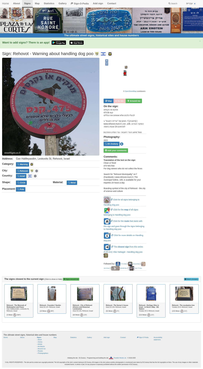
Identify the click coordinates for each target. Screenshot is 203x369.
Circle (21, 183)
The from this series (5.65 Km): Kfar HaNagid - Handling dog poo (123, 251)
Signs (27, 3)
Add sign (98, 3)
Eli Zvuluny (111, 144)
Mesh (40, 339)
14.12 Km (134, 264)
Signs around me (71, 279)
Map (37, 3)
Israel (21, 176)
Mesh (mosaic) (191, 279)
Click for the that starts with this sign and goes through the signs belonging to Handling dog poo (124, 225)
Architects (41, 346)
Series (40, 342)
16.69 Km (119, 268)
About (16, 3)
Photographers (43, 353)
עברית (191, 3)
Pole (20, 189)
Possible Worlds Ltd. (120, 358)
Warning (22, 164)
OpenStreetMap (130, 91)
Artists (40, 344)
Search (172, 3)
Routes (40, 351)
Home (5, 3)
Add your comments (116, 150)
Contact (111, 3)
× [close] (200, 41)
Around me (42, 349)
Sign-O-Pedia (80, 3)
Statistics (49, 3)
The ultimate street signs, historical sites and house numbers (101, 35)
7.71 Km (121, 264)
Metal (72, 183)
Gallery (63, 3)
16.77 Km (135, 268)
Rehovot (22, 171)
